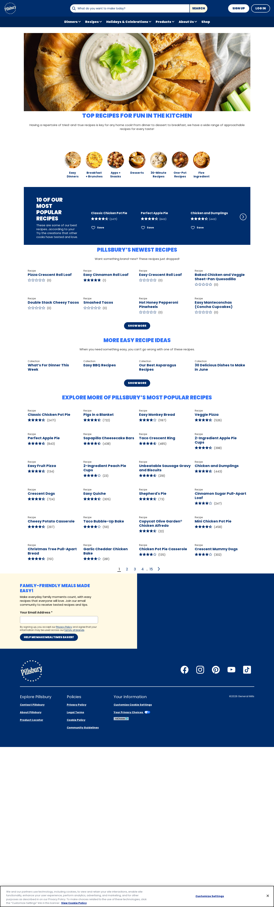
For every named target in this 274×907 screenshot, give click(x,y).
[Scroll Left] (85, 221)
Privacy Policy (76, 865)
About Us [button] (186, 22)
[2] (159, 804)
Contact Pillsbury (32, 865)
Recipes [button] (92, 22)
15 (151, 804)
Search (198, 8)
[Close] (267, 896)
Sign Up (238, 8)
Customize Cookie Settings (133, 865)
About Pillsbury (30, 872)
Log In (260, 8)
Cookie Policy (76, 880)
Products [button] (163, 22)
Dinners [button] (71, 22)
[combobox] (130, 8)
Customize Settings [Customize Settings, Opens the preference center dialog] (209, 896)
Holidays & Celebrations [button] (127, 22)
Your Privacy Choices (132, 872)
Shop (205, 22)
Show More (137, 384)
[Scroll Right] (243, 221)
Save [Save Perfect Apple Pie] (150, 243)
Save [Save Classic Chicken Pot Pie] (100, 243)
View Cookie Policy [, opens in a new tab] (74, 903)
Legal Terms (75, 872)
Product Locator (31, 880)
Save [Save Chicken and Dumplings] (200, 243)
